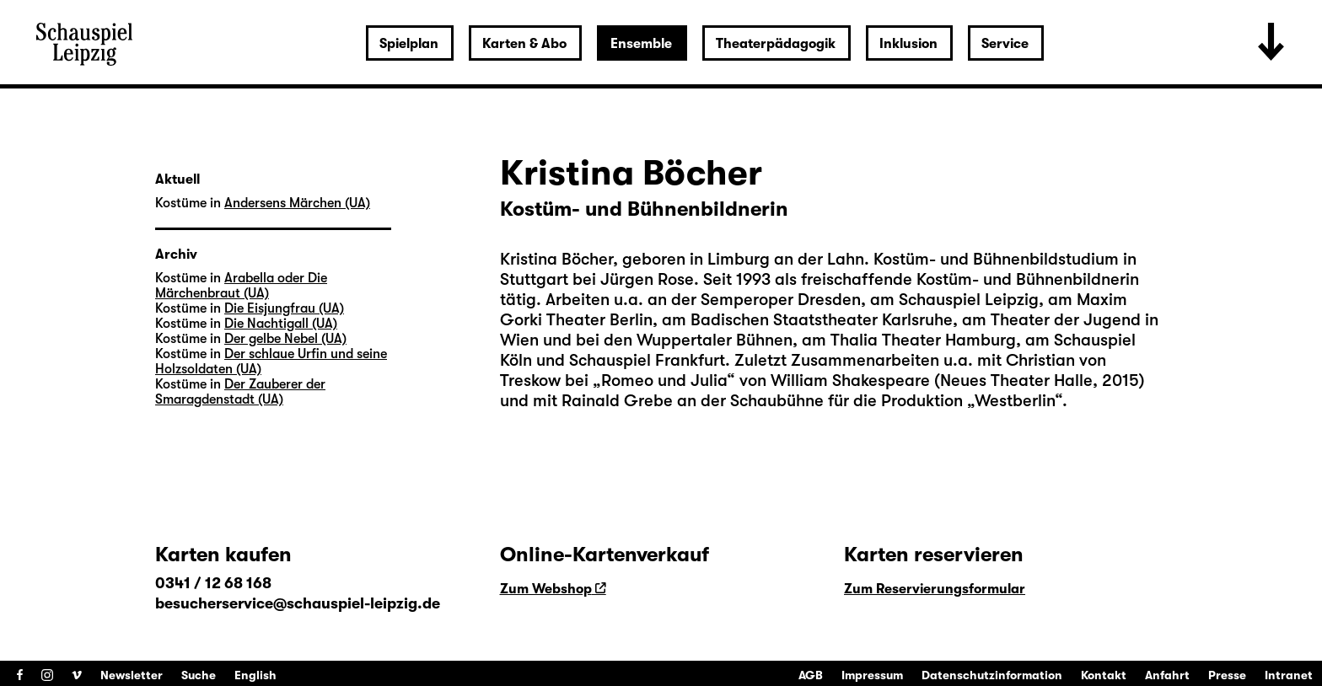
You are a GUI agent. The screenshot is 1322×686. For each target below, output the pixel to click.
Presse (1227, 675)
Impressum (872, 675)
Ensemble (641, 43)
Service (1005, 43)
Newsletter (131, 675)
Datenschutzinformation (992, 675)
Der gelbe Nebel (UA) (285, 338)
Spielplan (408, 43)
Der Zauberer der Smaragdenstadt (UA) (240, 392)
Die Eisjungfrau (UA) (284, 308)
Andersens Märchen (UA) (297, 203)
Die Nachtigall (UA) (280, 323)
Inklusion (908, 43)
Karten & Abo (524, 43)
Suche (198, 675)
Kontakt (1103, 675)
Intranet (1289, 675)
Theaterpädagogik (776, 43)
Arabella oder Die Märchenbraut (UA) (241, 286)
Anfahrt (1167, 675)
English (255, 675)
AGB (810, 675)
